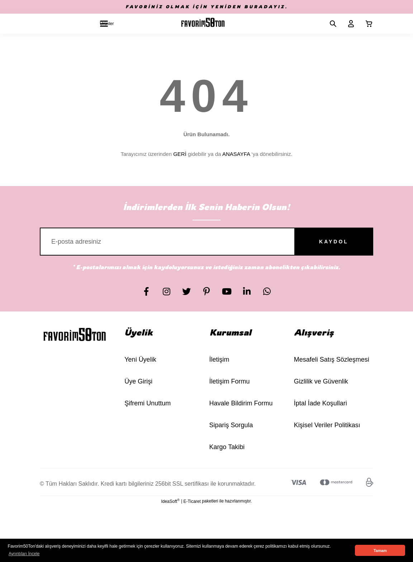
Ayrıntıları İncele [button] (24, 553)
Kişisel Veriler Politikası (327, 425)
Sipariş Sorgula (231, 425)
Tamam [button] (380, 550)
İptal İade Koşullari (320, 403)
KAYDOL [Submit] (333, 241)
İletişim (219, 359)
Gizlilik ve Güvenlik (321, 381)
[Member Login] (348, 23)
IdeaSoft (170, 501)
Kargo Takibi (227, 447)
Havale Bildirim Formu (241, 403)
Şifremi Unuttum (147, 403)
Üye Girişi (138, 381)
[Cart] (366, 23)
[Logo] (203, 23)
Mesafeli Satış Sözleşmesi (331, 359)
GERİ (179, 154)
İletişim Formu (229, 381)
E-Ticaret (192, 501)
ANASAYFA (236, 154)
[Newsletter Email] (206, 242)
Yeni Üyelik (140, 359)
